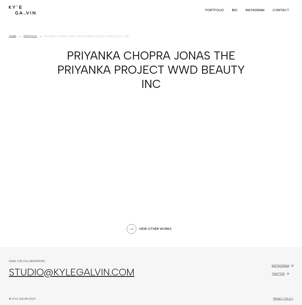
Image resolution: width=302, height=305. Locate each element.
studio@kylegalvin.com (71, 272)
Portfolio (30, 36)
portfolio (214, 10)
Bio (234, 10)
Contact (281, 10)
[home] (22, 9)
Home (12, 36)
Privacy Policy (283, 298)
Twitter (278, 274)
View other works (155, 229)
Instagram (255, 10)
